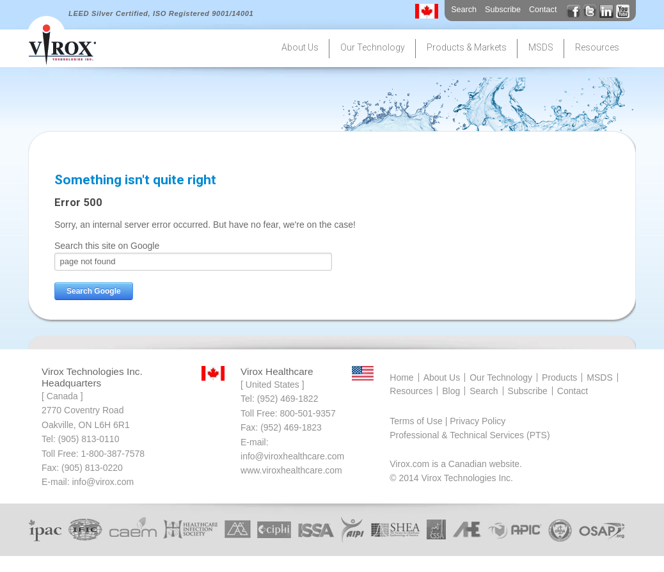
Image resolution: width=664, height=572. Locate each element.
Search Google (94, 291)
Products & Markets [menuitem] (467, 47)
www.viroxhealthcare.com (291, 470)
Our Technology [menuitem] (372, 47)
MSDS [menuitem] (540, 47)
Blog (451, 391)
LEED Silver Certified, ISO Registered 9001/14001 (160, 13)
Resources (411, 391)
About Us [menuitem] (300, 47)
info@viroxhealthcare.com (292, 456)
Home (401, 377)
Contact (543, 9)
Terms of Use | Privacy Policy (447, 421)
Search (464, 9)
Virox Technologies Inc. (467, 478)
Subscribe (503, 9)
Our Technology (501, 377)
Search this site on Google (106, 246)
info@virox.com (103, 482)
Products (559, 377)
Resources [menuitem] (597, 47)
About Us (442, 377)
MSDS (599, 377)
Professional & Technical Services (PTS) (469, 435)
